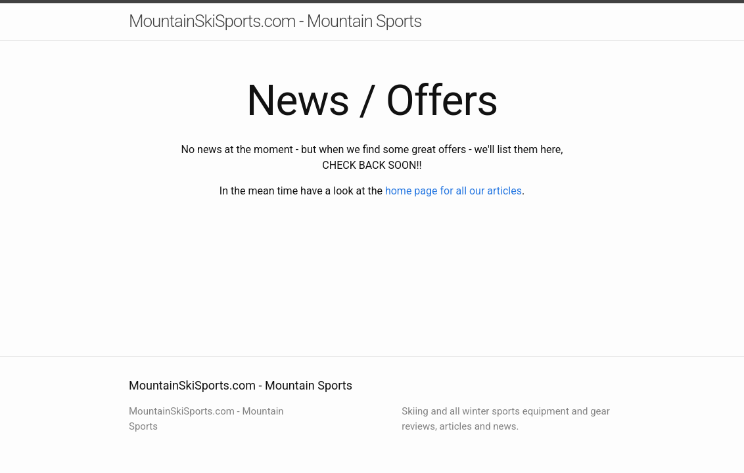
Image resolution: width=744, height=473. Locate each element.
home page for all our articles (453, 191)
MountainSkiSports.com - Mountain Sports (275, 21)
